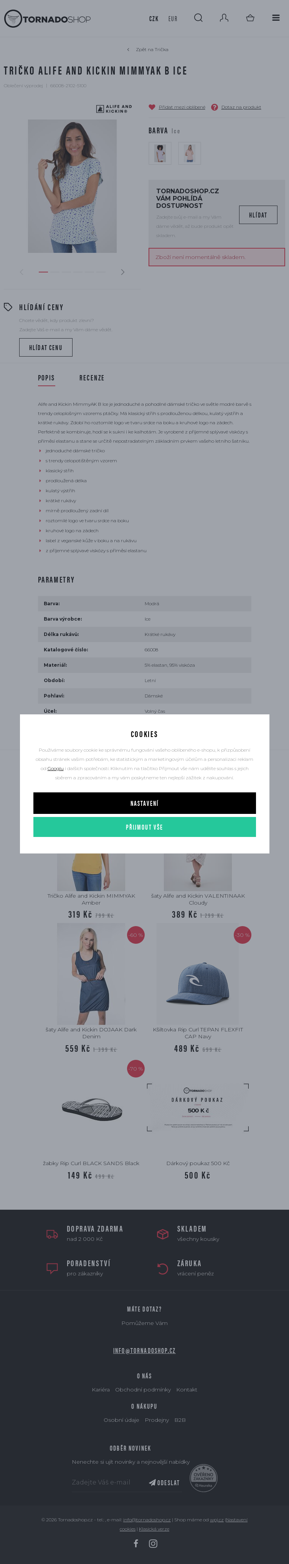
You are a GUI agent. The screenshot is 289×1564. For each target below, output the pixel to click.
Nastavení (144, 803)
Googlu (56, 768)
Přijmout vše (144, 827)
